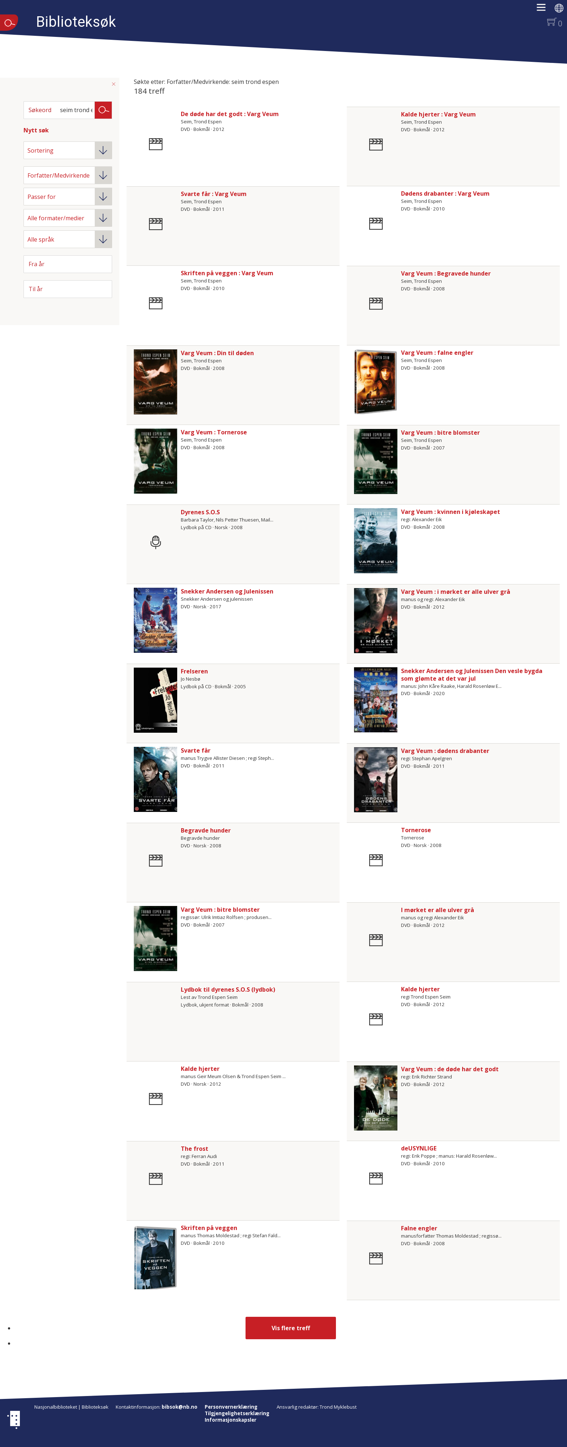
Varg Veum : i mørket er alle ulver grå (455, 592)
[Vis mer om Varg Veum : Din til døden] (155, 381)
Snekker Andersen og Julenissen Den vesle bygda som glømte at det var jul (471, 674)
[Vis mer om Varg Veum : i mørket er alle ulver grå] (375, 620)
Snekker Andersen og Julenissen (227, 591)
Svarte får (195, 750)
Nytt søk (36, 130)
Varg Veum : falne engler (437, 353)
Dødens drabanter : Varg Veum (445, 193)
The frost (194, 1149)
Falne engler (419, 1228)
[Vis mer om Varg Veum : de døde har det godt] (375, 1098)
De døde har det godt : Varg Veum (230, 114)
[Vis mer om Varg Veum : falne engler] (375, 381)
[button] (544, 10)
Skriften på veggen (209, 1228)
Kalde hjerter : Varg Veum (438, 114)
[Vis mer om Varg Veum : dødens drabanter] (375, 779)
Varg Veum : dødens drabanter (445, 751)
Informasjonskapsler (230, 1420)
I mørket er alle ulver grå (437, 910)
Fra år (36, 264)
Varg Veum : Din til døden (217, 353)
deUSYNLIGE (418, 1148)
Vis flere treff (291, 1328)
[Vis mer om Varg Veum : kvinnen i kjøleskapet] (375, 540)
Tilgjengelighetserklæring (237, 1413)
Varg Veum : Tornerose (214, 432)
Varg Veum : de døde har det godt (450, 1069)
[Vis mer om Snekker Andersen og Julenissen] (155, 620)
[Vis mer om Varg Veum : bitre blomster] (375, 461)
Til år (36, 289)
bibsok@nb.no (179, 1407)
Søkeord (40, 110)
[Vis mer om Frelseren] (155, 700)
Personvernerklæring (231, 1407)
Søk (103, 110)
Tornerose (416, 830)
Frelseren (194, 671)
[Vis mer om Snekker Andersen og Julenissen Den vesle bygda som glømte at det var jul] (375, 699)
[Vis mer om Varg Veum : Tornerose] (155, 461)
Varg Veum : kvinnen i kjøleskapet (450, 512)
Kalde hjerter (420, 989)
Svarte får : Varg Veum (214, 194)
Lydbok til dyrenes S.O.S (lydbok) (228, 989)
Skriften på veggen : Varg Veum (227, 273)
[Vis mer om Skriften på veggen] (155, 1256)
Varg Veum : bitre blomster (440, 433)
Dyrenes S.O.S (200, 512)
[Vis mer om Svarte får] (155, 779)
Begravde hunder (206, 830)
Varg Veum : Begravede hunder (446, 273)
